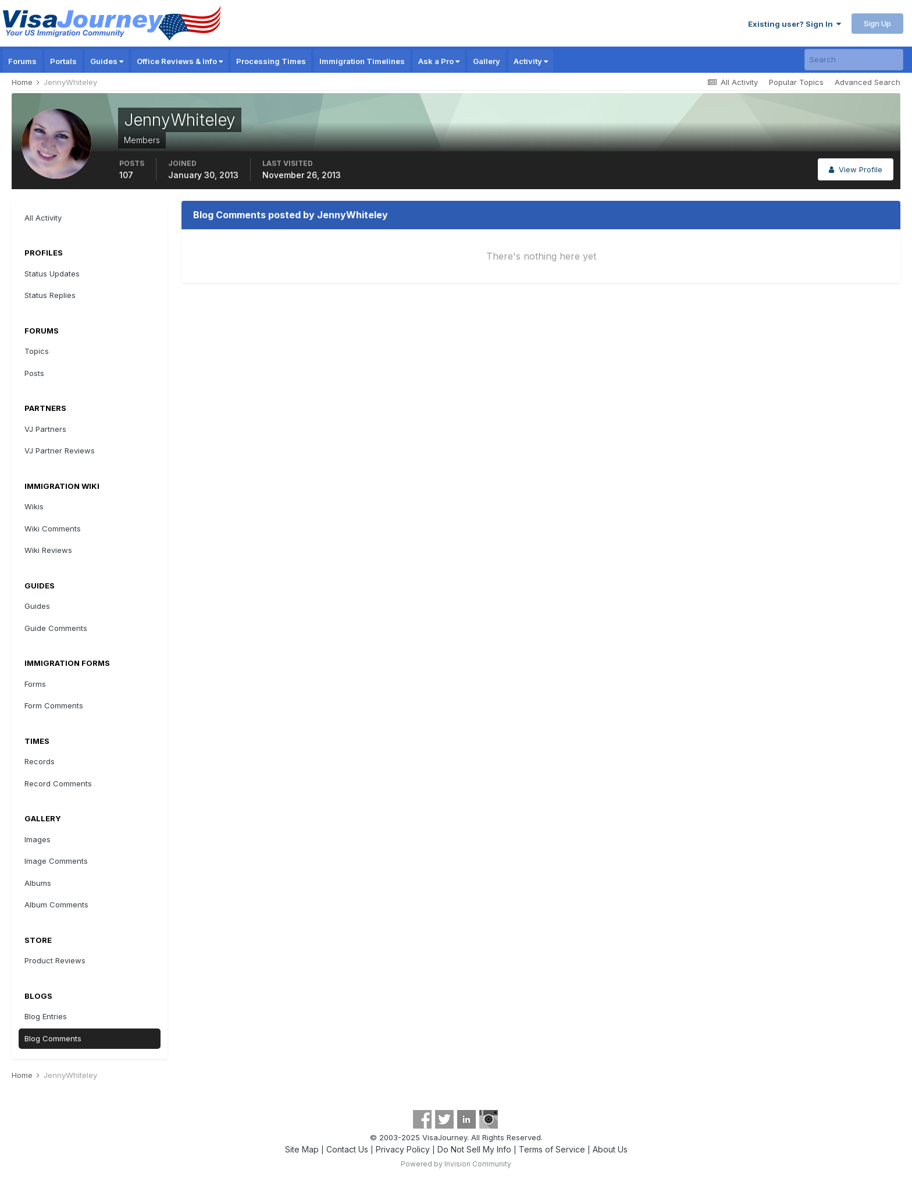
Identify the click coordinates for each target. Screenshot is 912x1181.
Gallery (486, 61)
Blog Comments (52, 1038)
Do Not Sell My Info (474, 1149)
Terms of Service (552, 1149)
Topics (36, 351)
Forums (22, 61)
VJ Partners (45, 429)
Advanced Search (867, 82)
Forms (35, 684)
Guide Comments (55, 628)
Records (39, 761)
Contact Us (347, 1149)
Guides (106, 61)
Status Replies (50, 295)
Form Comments (53, 705)
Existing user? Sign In (794, 24)
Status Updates (52, 273)
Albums (37, 883)
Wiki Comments (52, 528)
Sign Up (877, 23)
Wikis (34, 506)
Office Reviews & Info (180, 61)
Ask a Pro (438, 61)
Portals (63, 61)
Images (37, 839)
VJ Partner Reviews (59, 450)
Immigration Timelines (362, 61)
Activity (531, 61)
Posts (34, 373)
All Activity (43, 217)
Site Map (302, 1149)
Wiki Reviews (48, 550)
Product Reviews (55, 960)
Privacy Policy (403, 1149)
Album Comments (56, 904)
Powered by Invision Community (456, 1163)
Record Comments (58, 783)
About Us (610, 1149)
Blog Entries (45, 1016)
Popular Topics (796, 82)
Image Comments (56, 861)
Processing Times (271, 61)
